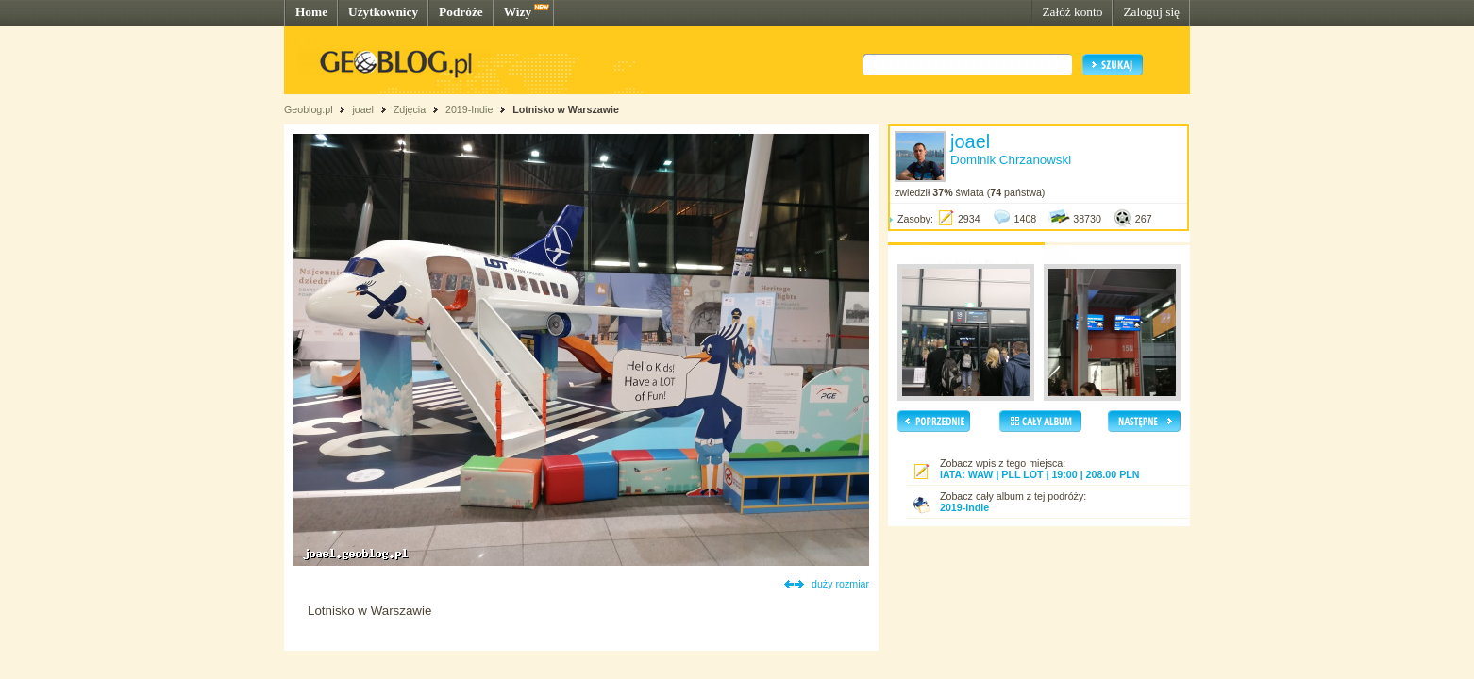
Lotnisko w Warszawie (565, 109)
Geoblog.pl (308, 109)
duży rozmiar (840, 583)
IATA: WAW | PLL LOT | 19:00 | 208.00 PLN (1039, 474)
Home (311, 12)
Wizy (517, 12)
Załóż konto (1072, 12)
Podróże (461, 12)
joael (363, 109)
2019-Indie (469, 109)
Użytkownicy (383, 12)
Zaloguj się (1151, 12)
